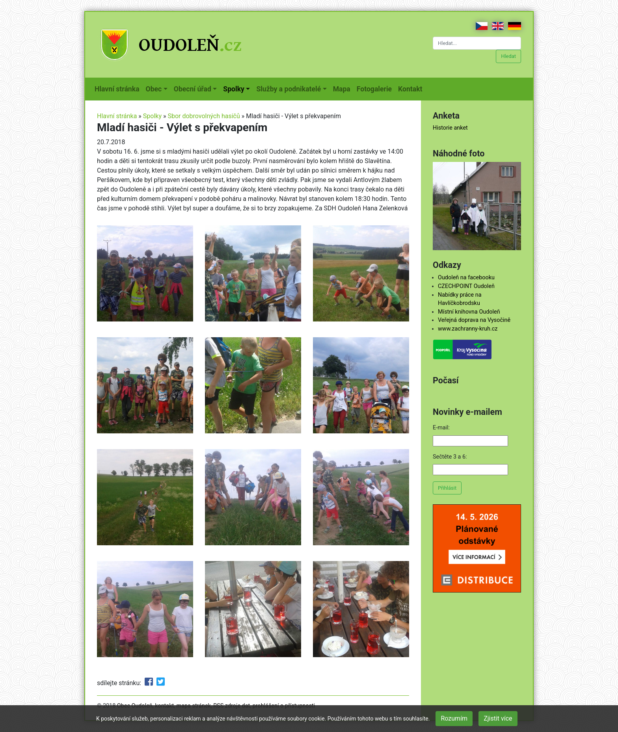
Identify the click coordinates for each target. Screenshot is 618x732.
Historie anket (450, 127)
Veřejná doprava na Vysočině (474, 320)
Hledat (508, 56)
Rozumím (454, 718)
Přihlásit (447, 488)
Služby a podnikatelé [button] (288, 89)
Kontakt (411, 88)
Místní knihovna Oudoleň (469, 311)
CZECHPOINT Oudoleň (466, 286)
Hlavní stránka (119, 88)
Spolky (152, 116)
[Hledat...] (477, 43)
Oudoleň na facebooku (466, 277)
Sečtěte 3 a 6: (450, 456)
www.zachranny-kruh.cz (467, 328)
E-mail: (441, 427)
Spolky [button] (233, 89)
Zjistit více (498, 718)
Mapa (343, 88)
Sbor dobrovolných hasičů (204, 116)
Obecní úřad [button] (192, 89)
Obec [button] (154, 89)
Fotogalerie (376, 88)
